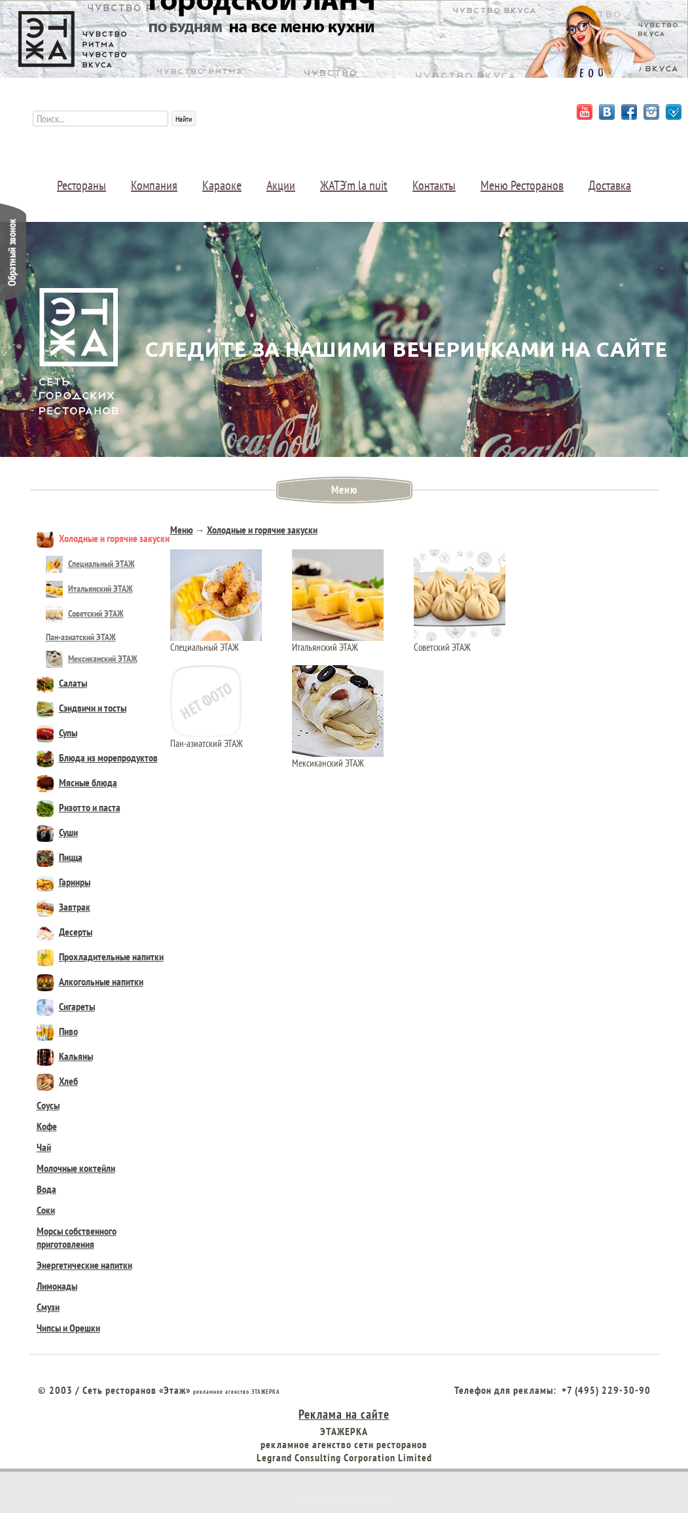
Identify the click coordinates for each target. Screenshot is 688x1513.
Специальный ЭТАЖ (90, 564)
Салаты (62, 682)
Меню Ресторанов (522, 185)
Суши (57, 832)
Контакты (434, 185)
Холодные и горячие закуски (103, 538)
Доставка (609, 185)
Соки (46, 1209)
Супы (57, 732)
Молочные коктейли (76, 1168)
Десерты (64, 931)
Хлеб (57, 1080)
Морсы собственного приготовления (77, 1237)
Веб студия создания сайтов (344, 1497)
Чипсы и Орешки (68, 1327)
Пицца (59, 857)
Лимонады (57, 1285)
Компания (154, 185)
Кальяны (65, 1056)
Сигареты (66, 1006)
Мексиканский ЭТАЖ (91, 659)
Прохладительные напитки (100, 956)
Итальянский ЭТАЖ (89, 588)
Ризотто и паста (78, 807)
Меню (181, 529)
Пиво (57, 1031)
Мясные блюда (77, 782)
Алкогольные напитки (90, 981)
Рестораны (81, 185)
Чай (44, 1147)
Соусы (48, 1105)
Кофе (47, 1126)
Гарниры (63, 881)
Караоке (222, 185)
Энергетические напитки (84, 1264)
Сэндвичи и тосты (81, 707)
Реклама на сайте (344, 1414)
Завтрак (63, 906)
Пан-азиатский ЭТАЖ (81, 637)
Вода (46, 1188)
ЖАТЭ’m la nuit (354, 185)
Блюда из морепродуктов (97, 757)
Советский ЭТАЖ (85, 613)
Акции (280, 185)
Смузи (48, 1306)
